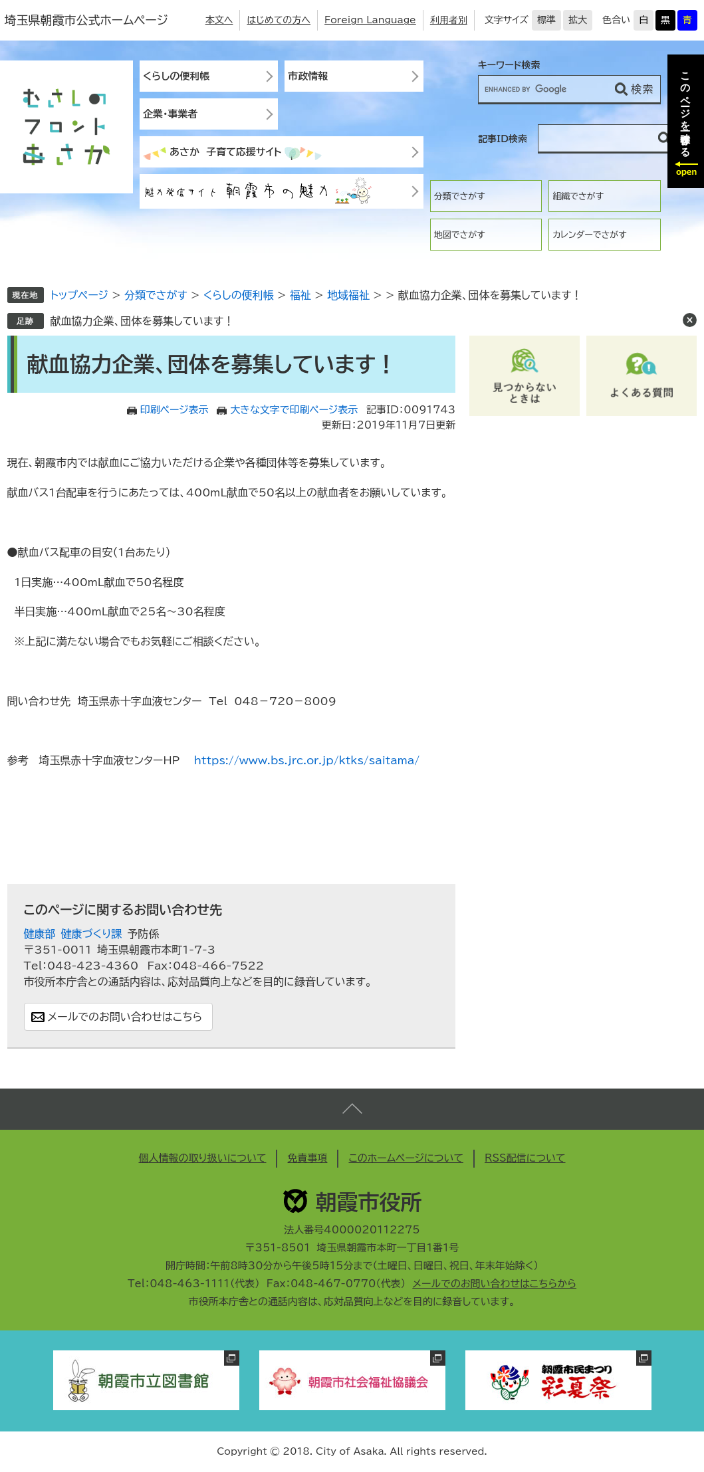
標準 (546, 20)
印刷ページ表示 (174, 410)
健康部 (40, 933)
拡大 (577, 20)
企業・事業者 (170, 114)
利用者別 (448, 20)
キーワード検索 (509, 65)
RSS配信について (525, 1158)
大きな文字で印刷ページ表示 (294, 410)
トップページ (79, 295)
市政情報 (308, 76)
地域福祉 (348, 295)
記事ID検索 (502, 139)
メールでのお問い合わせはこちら (125, 1016)
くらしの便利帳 (176, 76)
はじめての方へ (278, 20)
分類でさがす (459, 196)
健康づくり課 (91, 933)
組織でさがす (578, 196)
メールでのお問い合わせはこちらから (494, 1284)
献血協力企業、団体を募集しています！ (143, 321)
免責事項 (307, 1158)
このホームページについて (405, 1158)
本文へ (219, 20)
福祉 (300, 295)
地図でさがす (459, 235)
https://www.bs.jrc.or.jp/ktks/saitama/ (306, 760)
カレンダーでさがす (589, 235)
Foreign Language (370, 20)
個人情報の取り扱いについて (202, 1158)
